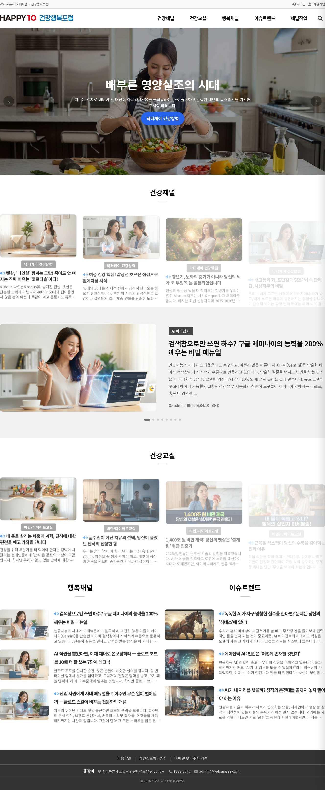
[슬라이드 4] (162, 420)
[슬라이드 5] (167, 420)
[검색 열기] (320, 18)
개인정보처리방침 (153, 758)
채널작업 (299, 18)
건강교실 (198, 18)
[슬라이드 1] (147, 420)
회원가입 (316, 4)
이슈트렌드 (264, 18)
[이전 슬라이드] (8, 101)
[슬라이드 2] (153, 420)
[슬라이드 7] (175, 420)
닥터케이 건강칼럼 (162, 118)
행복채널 (230, 18)
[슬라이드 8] (180, 420)
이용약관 (124, 758)
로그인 (298, 4)
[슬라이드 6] (171, 420)
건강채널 (165, 18)
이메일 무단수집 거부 (191, 758)
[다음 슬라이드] (316, 101)
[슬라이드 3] (158, 420)
